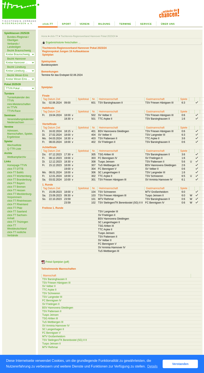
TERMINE (125, 24)
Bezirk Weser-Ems (17, 75)
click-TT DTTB (15, 168)
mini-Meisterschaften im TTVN (19, 106)
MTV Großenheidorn (53, 336)
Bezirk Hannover (16, 58)
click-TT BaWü (15, 172)
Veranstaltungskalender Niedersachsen (20, 121)
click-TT (48, 24)
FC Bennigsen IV (51, 300)
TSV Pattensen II (51, 311)
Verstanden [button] (180, 364)
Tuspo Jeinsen (50, 314)
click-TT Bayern (16, 183)
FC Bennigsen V (51, 332)
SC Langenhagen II (53, 329)
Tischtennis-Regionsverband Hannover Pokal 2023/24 (88, 36)
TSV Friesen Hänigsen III (56, 282)
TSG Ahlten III (50, 318)
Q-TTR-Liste (14, 148)
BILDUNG (104, 24)
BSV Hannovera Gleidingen (57, 307)
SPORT (66, 24)
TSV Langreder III (52, 296)
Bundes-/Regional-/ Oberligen (18, 39)
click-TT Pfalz (14, 207)
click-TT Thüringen (17, 221)
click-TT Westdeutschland (17, 227)
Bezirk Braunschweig (19, 50)
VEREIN (85, 24)
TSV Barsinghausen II (54, 279)
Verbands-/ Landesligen (14, 45)
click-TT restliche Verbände (16, 234)
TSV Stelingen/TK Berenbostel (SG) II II (64, 340)
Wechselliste (14, 145)
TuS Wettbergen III (52, 322)
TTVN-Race (13, 110)
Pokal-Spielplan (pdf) (57, 261)
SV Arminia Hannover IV (55, 325)
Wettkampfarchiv (16, 157)
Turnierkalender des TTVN (18, 99)
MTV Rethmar (50, 347)
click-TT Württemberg (19, 176)
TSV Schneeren (51, 293)
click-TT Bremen (16, 186)
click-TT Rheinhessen (19, 200)
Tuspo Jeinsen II (51, 343)
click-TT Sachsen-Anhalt (17, 217)
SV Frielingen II (50, 304)
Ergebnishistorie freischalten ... (63, 42)
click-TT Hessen (16, 190)
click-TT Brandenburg (19, 179)
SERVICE (146, 24)
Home (44, 36)
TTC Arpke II (49, 289)
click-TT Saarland (17, 211)
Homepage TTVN (17, 165)
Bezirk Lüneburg (16, 67)
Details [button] (152, 366)
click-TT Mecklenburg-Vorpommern (19, 196)
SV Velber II (48, 286)
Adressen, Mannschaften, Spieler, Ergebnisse (20, 133)
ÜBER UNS (168, 24)
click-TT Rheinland (17, 204)
